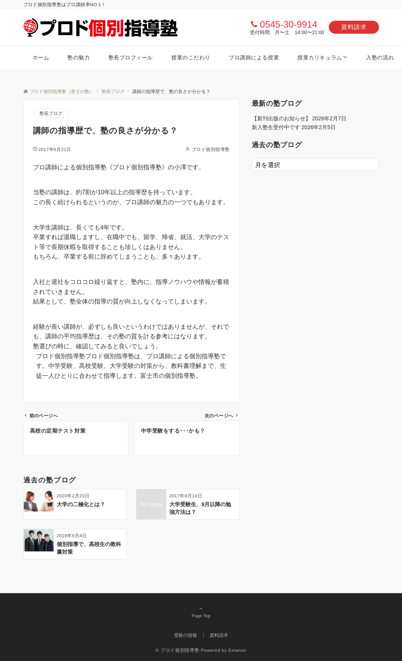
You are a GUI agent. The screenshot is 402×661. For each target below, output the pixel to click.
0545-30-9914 (288, 24)
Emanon (237, 650)
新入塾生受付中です (276, 127)
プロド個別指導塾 (211, 149)
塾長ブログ (51, 113)
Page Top (201, 611)
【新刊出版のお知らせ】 (281, 118)
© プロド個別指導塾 (177, 650)
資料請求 (354, 27)
